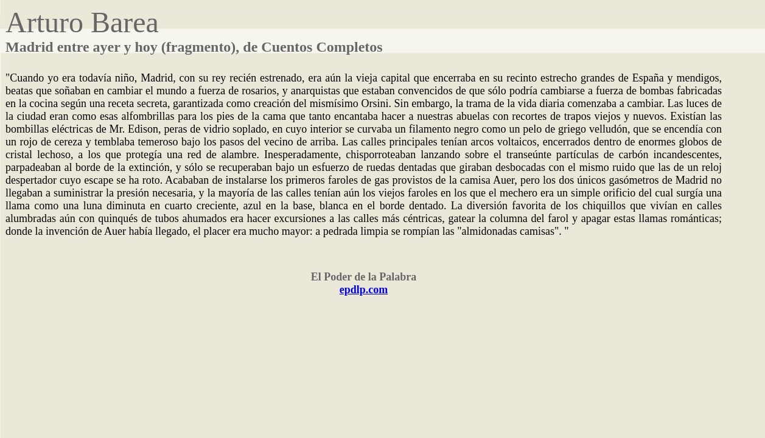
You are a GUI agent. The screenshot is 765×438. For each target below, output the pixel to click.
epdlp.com (364, 289)
